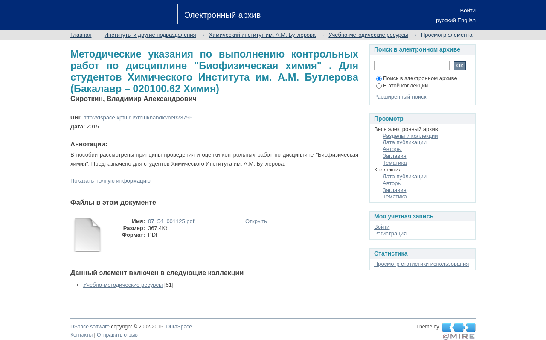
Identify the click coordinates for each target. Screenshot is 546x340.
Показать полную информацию (110, 180)
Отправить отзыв (117, 335)
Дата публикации (405, 142)
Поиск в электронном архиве (416, 78)
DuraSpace (179, 327)
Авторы (392, 149)
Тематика (395, 163)
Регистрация (390, 233)
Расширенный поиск (400, 96)
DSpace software (90, 327)
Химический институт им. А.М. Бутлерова (262, 35)
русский (446, 20)
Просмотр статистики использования (421, 264)
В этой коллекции (402, 85)
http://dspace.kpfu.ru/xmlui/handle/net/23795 (137, 117)
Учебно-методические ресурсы (368, 35)
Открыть (256, 221)
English (466, 20)
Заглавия (395, 156)
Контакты (81, 335)
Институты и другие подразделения (150, 35)
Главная (80, 35)
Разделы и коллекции (410, 136)
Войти (468, 10)
